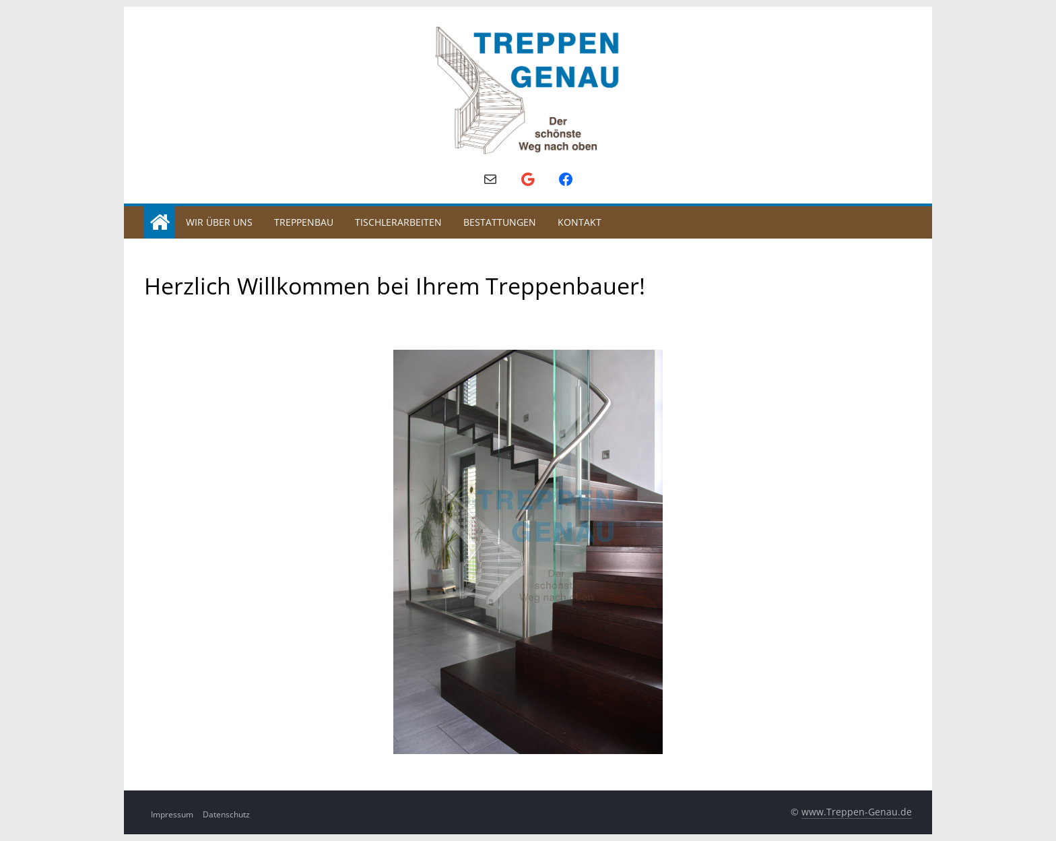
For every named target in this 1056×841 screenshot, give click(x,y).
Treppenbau (303, 222)
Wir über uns (219, 222)
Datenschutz (226, 814)
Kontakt (579, 222)
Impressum (172, 814)
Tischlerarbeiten (398, 222)
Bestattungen (499, 222)
